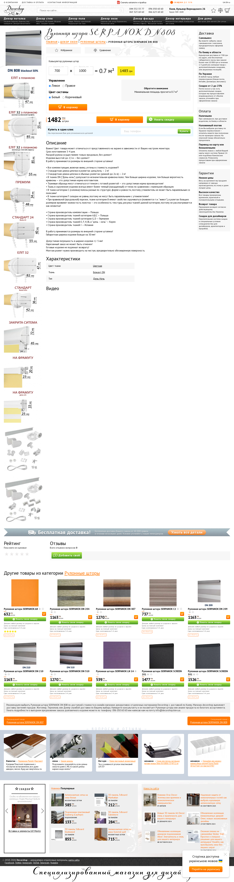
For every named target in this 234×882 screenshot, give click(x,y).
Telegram (44, 862)
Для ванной (212, 21)
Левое (54, 85)
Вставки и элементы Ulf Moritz (25, 818)
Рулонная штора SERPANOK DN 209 (207, 608)
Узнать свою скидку (26, 619)
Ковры (70, 21)
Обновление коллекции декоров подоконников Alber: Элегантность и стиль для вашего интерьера (170, 835)
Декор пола (76, 18)
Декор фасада (143, 18)
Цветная (97, 265)
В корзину (68, 107)
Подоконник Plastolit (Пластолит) (30, 761)
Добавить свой (66, 555)
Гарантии (206, 173)
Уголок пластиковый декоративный (122, 761)
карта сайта (73, 860)
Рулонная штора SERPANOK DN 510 (69, 671)
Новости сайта (151, 788)
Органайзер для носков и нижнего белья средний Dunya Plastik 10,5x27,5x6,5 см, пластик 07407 (205, 763)
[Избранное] (213, 10)
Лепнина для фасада (142, 21)
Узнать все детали (186, 532)
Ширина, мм (58, 66)
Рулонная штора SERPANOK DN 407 (115, 608)
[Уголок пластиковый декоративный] (117, 746)
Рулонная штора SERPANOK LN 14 (115, 671)
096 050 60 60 (156, 8)
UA (224, 2)
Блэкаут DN (99, 272)
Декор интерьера (178, 18)
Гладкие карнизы (11, 21)
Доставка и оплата (33, 2)
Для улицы (221, 21)
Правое (68, 85)
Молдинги (40, 21)
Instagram (27, 862)
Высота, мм (84, 66)
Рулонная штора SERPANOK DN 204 (69, 608)
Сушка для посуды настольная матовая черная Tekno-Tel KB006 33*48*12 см (162, 762)
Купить (184, 131)
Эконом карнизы (67, 761)
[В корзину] (44, 614)
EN (227, 2)
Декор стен (44, 18)
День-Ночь (99, 278)
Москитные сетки (107, 24)
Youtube (54, 862)
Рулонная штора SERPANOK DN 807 (25, 722)
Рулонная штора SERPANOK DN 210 (23, 671)
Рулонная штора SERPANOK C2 (159, 608)
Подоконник (122, 21)
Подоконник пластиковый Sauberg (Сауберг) (77, 813)
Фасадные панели (155, 24)
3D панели (49, 21)
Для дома (205, 18)
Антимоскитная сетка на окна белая (76, 796)
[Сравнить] (220, 10)
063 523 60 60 (136, 12)
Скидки (181, 2)
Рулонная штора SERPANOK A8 (21, 608)
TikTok (36, 862)
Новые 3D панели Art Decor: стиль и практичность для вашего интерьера (171, 816)
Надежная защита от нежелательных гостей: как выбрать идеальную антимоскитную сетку (214, 798)
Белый (54, 97)
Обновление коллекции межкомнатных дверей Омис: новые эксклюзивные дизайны (214, 817)
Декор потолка (14, 18)
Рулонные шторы (82, 573)
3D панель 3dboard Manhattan (117, 796)
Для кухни (202, 21)
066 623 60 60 (156, 12)
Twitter (18, 862)
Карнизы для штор (108, 21)
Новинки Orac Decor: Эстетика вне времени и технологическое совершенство (169, 798)
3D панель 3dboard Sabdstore (117, 813)
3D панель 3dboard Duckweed (74, 830)
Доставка (206, 33)
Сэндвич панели (48, 24)
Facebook (9, 862)
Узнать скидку (161, 119)
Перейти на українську (206, 869)
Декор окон (109, 18)
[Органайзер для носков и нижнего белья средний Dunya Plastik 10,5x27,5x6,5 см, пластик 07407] (209, 746)
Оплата (205, 111)
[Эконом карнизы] (71, 746)
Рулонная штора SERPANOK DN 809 (208, 722)
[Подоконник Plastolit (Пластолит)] (25, 746)
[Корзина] (227, 10)
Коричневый (72, 97)
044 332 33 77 (136, 8)
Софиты (143, 24)
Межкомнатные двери (174, 21)
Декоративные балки (21, 24)
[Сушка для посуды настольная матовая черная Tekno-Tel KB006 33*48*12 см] (163, 746)
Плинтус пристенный (82, 21)
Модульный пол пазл (76, 24)
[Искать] (121, 10)
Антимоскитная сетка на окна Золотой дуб (119, 830)
